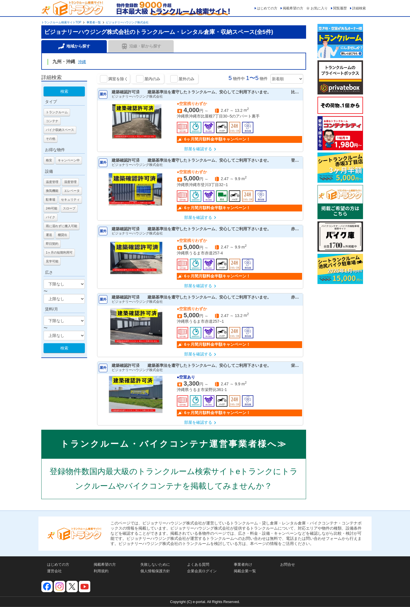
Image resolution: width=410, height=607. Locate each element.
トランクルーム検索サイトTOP (61, 22)
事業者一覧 (94, 22)
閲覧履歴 (340, 8)
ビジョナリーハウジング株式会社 (127, 22)
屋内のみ (152, 79)
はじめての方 (267, 8)
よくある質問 (198, 564)
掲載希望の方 (293, 8)
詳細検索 (359, 8)
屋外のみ (186, 79)
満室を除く (118, 79)
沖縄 (82, 61)
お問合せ (287, 564)
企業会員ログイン (202, 571)
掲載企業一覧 (245, 571)
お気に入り (319, 8)
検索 (64, 91)
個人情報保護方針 (155, 571)
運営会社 (54, 571)
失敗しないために (155, 564)
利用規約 (101, 571)
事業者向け (243, 564)
